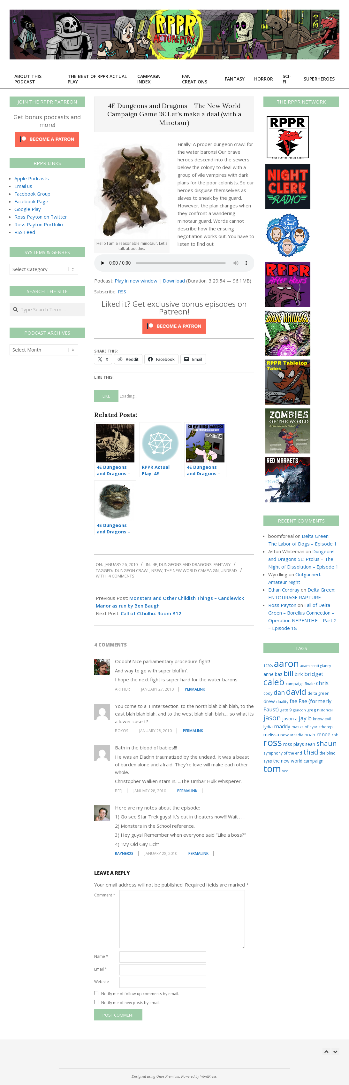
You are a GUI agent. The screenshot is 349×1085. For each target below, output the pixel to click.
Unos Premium (167, 1076)
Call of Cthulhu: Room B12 (151, 613)
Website (101, 981)
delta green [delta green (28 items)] (318, 693)
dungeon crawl (132, 570)
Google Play (27, 209)
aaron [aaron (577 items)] (286, 663)
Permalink (195, 689)
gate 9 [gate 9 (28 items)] (286, 710)
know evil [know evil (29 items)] (322, 719)
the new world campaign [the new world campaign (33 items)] (298, 761)
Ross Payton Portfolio (38, 224)
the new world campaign (191, 570)
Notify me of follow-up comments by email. (140, 993)
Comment (104, 895)
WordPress (208, 1076)
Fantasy (222, 564)
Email (100, 969)
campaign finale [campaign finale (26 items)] (300, 683)
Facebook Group (32, 193)
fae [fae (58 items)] (293, 701)
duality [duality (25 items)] (282, 701)
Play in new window (136, 280)
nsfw (157, 570)
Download (174, 280)
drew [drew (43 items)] (269, 701)
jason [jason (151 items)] (272, 717)
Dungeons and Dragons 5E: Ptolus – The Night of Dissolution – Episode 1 (303, 559)
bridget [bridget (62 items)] (313, 674)
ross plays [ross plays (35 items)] (293, 744)
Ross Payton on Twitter (40, 216)
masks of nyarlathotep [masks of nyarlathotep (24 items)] (312, 726)
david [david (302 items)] (296, 691)
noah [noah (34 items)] (310, 735)
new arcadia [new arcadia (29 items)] (291, 735)
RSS (122, 291)
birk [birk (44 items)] (299, 674)
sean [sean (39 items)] (310, 744)
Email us (23, 186)
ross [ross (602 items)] (272, 742)
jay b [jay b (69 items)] (305, 718)
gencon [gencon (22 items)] (299, 710)
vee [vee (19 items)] (285, 771)
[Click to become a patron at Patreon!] (174, 322)
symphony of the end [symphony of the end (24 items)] (282, 753)
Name (101, 956)
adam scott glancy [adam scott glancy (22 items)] (315, 665)
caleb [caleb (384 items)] (274, 682)
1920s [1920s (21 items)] (268, 665)
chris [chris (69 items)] (322, 683)
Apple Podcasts (31, 178)
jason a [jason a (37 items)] (290, 719)
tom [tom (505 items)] (272, 769)
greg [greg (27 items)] (311, 710)
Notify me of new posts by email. (130, 1002)
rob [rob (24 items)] (335, 734)
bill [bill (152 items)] (288, 673)
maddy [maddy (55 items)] (282, 726)
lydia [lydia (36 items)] (268, 727)
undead (229, 570)
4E (155, 564)
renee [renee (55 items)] (323, 734)
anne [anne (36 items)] (268, 674)
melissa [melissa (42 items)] (271, 734)
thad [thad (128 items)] (310, 752)
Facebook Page (31, 201)
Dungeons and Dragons (185, 564)
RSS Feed (24, 232)
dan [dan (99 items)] (279, 692)
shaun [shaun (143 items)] (326, 743)
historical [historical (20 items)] (325, 710)
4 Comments (121, 576)
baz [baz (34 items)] (278, 674)
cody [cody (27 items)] (267, 693)
